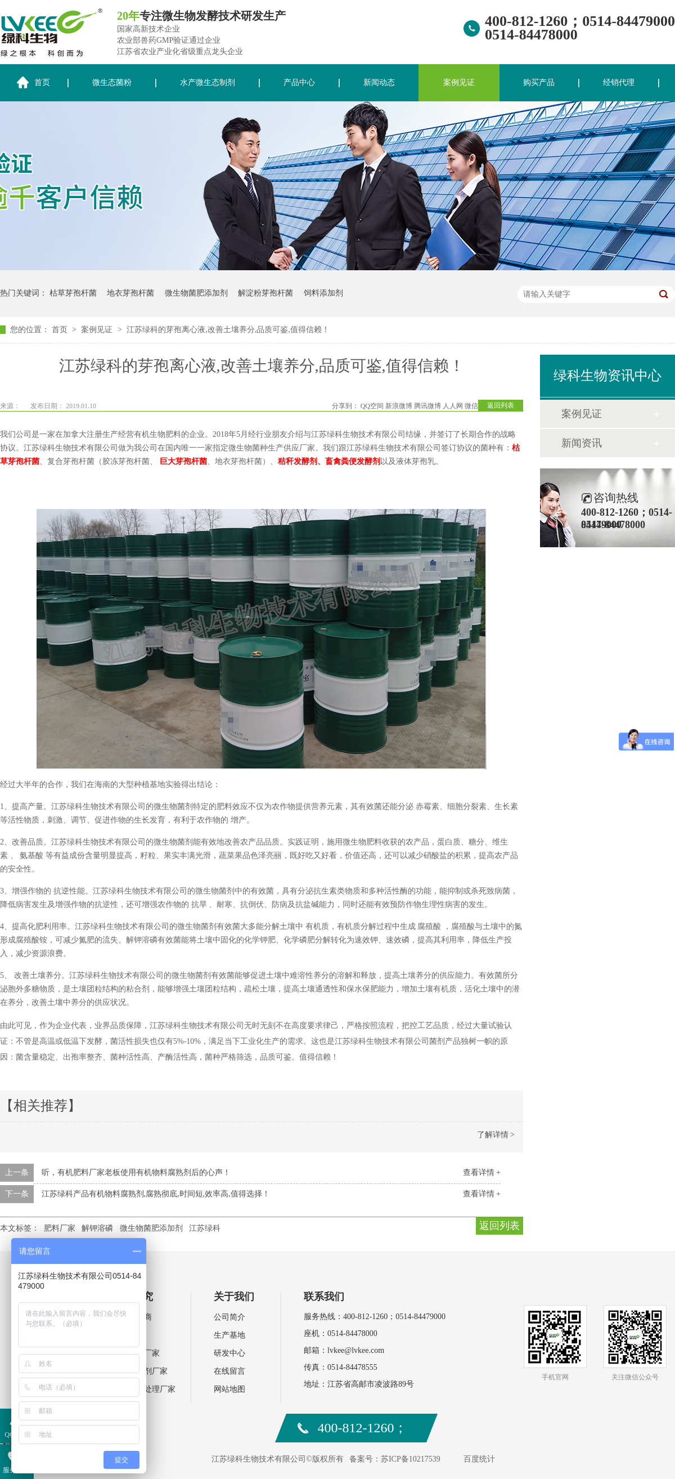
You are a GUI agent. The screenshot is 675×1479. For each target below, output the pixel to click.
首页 (61, 329)
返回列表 (500, 405)
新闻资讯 (581, 443)
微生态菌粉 (112, 82)
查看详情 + (482, 1172)
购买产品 (539, 82)
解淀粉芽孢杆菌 (265, 293)
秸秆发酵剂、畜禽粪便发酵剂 (329, 461)
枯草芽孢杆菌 (73, 293)
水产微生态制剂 (207, 82)
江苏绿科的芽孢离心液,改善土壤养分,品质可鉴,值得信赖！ (228, 329)
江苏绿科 (204, 1228)
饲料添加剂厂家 (140, 1371)
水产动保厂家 (136, 1353)
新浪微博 (398, 406)
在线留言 (229, 1371)
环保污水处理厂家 (144, 1389)
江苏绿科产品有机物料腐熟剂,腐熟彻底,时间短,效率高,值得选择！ (156, 1194)
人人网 (453, 406)
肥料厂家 (59, 1228)
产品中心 (299, 82)
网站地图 (229, 1389)
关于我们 (234, 1296)
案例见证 (459, 82)
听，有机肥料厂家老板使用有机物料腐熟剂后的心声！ (136, 1172)
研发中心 (229, 1353)
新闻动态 (379, 82)
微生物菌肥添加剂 (196, 293)
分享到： (345, 406)
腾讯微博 (427, 406)
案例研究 (132, 1296)
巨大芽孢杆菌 (183, 461)
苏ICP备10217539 (410, 1459)
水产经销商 (132, 1317)
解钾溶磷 (97, 1228)
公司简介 (229, 1317)
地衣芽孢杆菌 (130, 293)
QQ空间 (372, 406)
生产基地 (229, 1335)
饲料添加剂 (323, 293)
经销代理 (618, 82)
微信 (471, 406)
